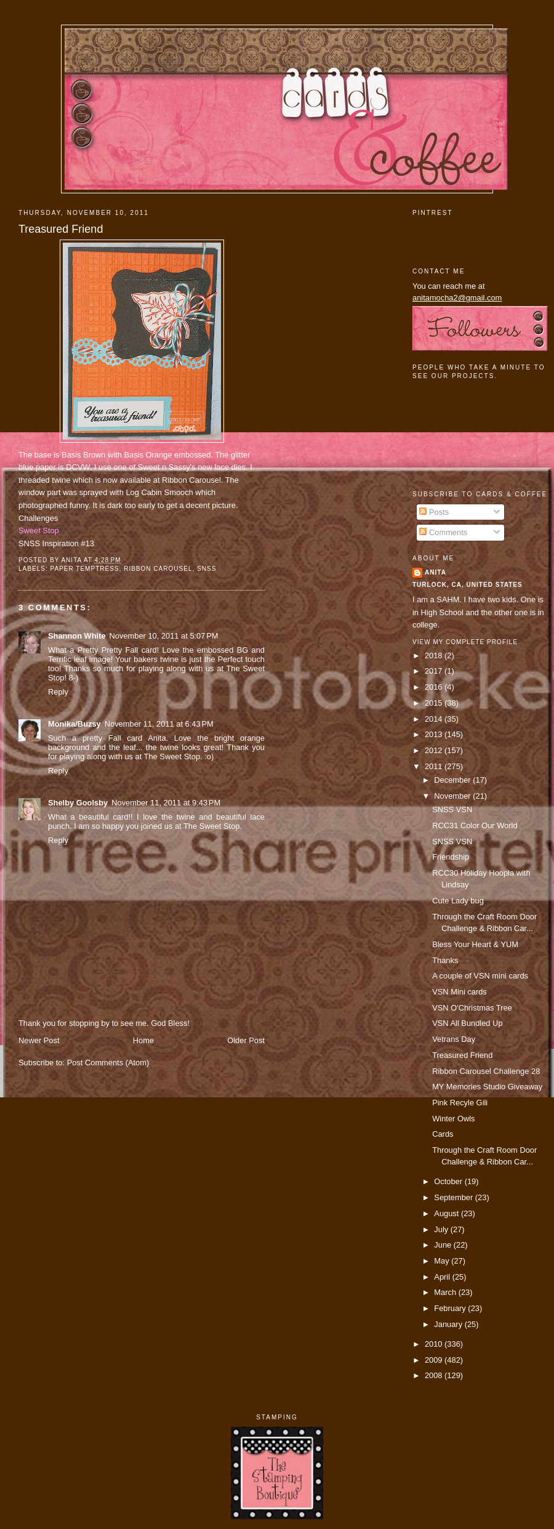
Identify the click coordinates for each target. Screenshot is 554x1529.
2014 (434, 719)
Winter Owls (453, 1118)
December (453, 780)
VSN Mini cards (459, 991)
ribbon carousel (158, 568)
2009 (434, 1360)
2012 (434, 750)
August (447, 1213)
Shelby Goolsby (78, 802)
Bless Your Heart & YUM (475, 944)
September (454, 1197)
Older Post (246, 1040)
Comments (443, 532)
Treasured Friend (60, 229)
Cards (442, 1134)
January (449, 1324)
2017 (434, 671)
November (453, 796)
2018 (434, 655)
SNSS (206, 568)
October (449, 1181)
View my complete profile (465, 642)
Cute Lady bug (458, 900)
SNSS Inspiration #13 (56, 543)
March (446, 1292)
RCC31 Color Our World (474, 825)
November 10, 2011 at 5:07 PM (164, 635)
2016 (434, 687)
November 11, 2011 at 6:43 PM (159, 723)
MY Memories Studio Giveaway (487, 1086)
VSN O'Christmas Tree (472, 1007)
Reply (58, 691)
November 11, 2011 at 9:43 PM (165, 802)
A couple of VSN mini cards (480, 975)
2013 (434, 734)
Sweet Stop (38, 530)
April (443, 1276)
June (443, 1244)
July (442, 1229)
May (442, 1260)
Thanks (445, 960)
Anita (435, 572)
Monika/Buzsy (74, 723)
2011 (434, 766)
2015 (434, 703)
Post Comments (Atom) (108, 1062)
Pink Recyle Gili (460, 1102)
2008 (434, 1375)
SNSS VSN (452, 809)
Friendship (450, 856)
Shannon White (77, 635)
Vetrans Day (453, 1039)
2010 (434, 1344)
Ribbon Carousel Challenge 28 (486, 1071)
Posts (434, 512)
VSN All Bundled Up (467, 1023)
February (451, 1308)
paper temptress (84, 568)
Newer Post (38, 1040)
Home (143, 1040)
